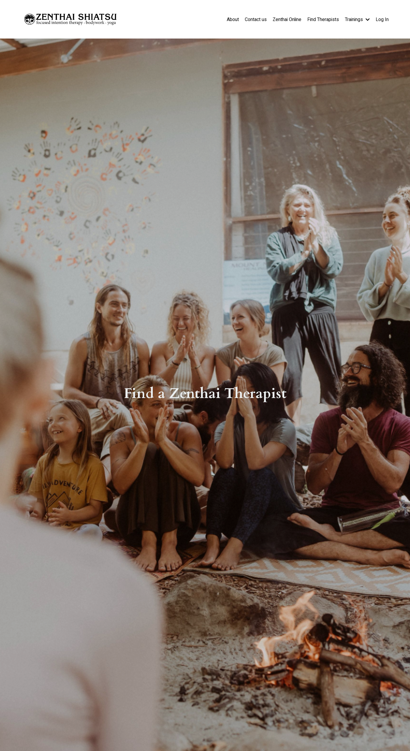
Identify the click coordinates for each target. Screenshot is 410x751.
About (231, 19)
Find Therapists (322, 19)
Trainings (357, 19)
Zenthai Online (285, 19)
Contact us (254, 19)
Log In (382, 19)
